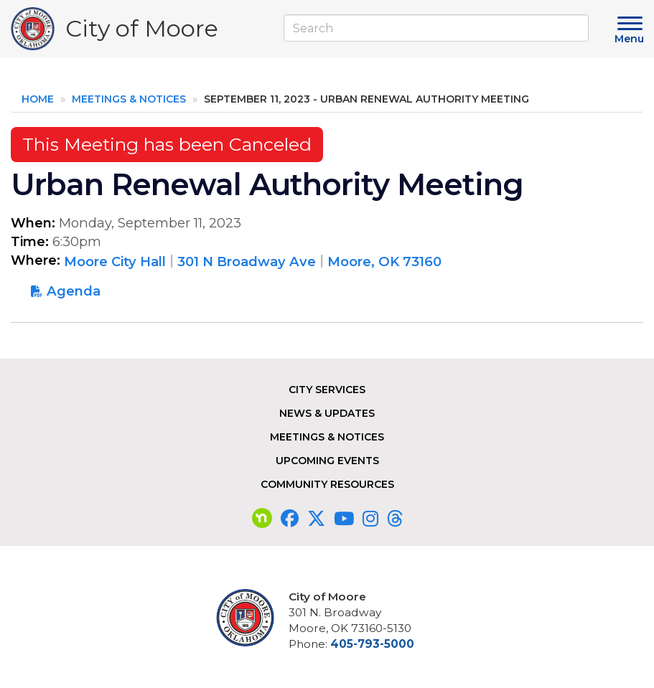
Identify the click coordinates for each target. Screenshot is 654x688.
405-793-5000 (372, 644)
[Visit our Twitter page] (316, 518)
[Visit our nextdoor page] (262, 518)
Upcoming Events (327, 460)
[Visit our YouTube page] (344, 518)
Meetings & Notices (129, 99)
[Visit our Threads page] (395, 518)
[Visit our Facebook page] (290, 518)
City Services (327, 389)
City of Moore (141, 32)
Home (38, 99)
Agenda (74, 291)
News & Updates (327, 413)
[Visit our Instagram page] (370, 518)
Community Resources (327, 484)
